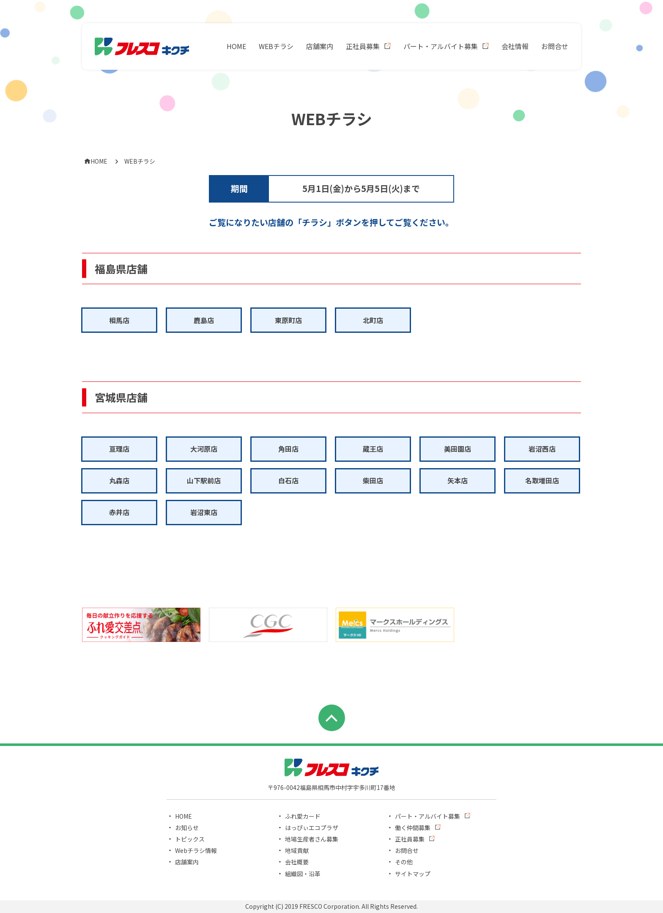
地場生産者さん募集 (311, 839)
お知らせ (187, 827)
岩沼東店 (203, 512)
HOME (236, 46)
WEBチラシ (276, 46)
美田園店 (457, 449)
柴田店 (373, 480)
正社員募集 (363, 46)
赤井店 (119, 512)
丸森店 (119, 480)
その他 (404, 862)
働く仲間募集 (412, 827)
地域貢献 (297, 850)
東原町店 (288, 320)
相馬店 (119, 320)
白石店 (288, 480)
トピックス (190, 839)
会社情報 (515, 46)
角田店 (288, 449)
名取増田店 (542, 480)
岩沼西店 (542, 449)
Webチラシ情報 (196, 850)
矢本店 (457, 480)
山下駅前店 (204, 480)
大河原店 (203, 449)
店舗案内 (319, 46)
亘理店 (119, 449)
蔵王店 (373, 449)
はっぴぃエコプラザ (311, 827)
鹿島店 (204, 320)
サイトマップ (412, 873)
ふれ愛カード (303, 816)
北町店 (373, 320)
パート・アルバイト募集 (440, 46)
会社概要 (297, 862)
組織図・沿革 (303, 873)
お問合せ (554, 46)
